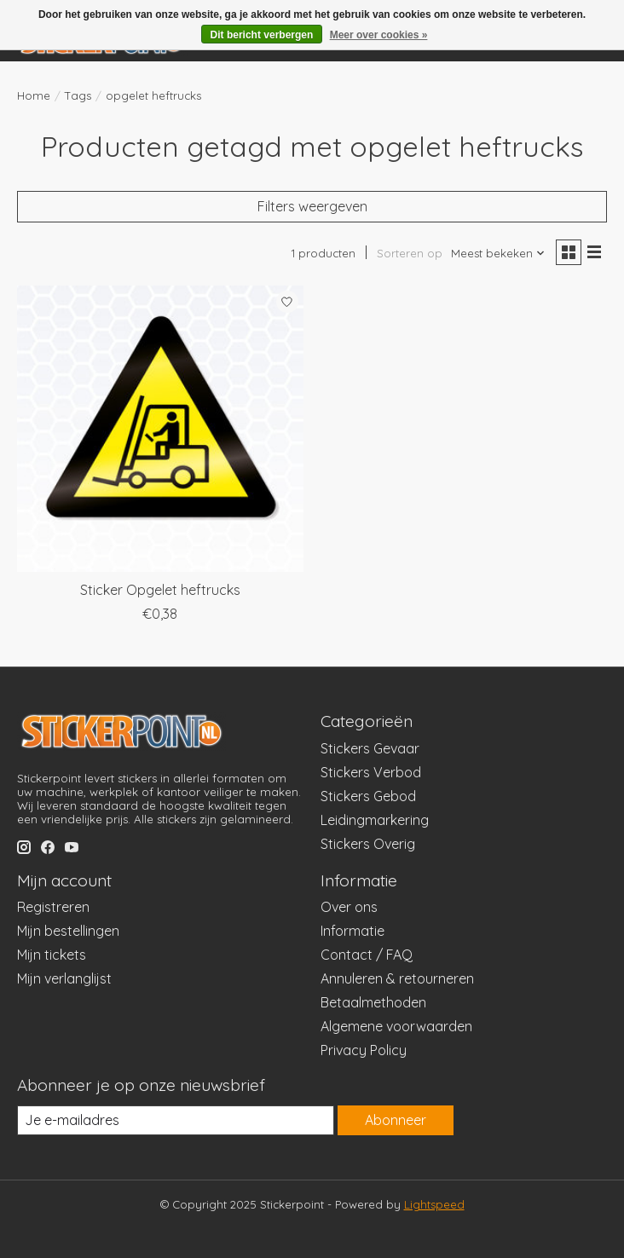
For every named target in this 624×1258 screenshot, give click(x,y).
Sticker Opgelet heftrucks (160, 589)
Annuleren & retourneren (397, 978)
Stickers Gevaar (370, 748)
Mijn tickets (51, 954)
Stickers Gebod (368, 796)
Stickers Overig (368, 843)
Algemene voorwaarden (396, 1026)
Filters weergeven (312, 206)
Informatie (352, 930)
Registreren (53, 906)
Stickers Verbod (371, 772)
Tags (78, 95)
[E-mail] (175, 1120)
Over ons (349, 906)
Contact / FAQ (367, 954)
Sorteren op (409, 253)
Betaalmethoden (373, 1002)
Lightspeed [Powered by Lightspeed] (434, 1204)
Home (33, 95)
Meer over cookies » (379, 35)
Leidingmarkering (375, 819)
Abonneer (395, 1119)
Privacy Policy (364, 1050)
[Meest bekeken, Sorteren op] (498, 253)
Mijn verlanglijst (64, 978)
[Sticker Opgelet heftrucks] (160, 429)
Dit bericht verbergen (262, 35)
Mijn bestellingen (68, 930)
